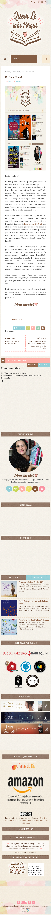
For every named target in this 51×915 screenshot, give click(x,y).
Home (7, 72)
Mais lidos (13, 578)
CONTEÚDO (37, 578)
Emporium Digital (33, 224)
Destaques (16, 72)
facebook (44, 365)
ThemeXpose (8, 907)
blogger (32, 365)
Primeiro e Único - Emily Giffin (31, 582)
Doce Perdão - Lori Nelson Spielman (34, 620)
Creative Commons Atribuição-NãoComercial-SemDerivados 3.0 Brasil (26, 820)
